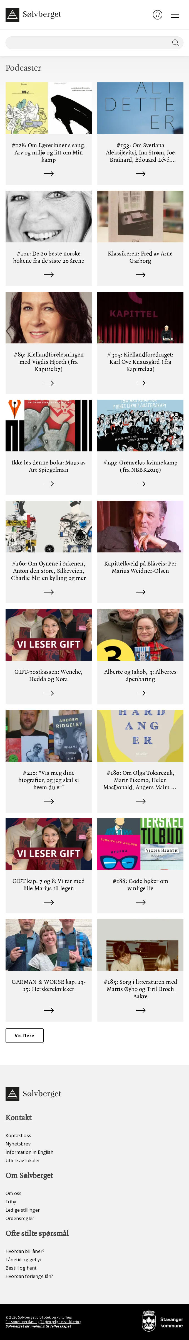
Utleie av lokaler (23, 1160)
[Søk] (94, 42)
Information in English (29, 1152)
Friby (11, 1202)
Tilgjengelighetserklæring (60, 1321)
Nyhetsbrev (18, 1144)
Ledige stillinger (23, 1210)
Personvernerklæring (22, 1321)
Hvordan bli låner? (25, 1251)
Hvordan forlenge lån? (29, 1276)
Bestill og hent (21, 1268)
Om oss (13, 1193)
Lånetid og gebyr (24, 1260)
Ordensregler (20, 1218)
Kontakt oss (18, 1135)
